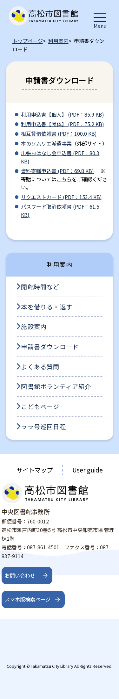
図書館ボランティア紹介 (56, 386)
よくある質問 (40, 366)
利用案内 (58, 41)
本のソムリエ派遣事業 (46, 143)
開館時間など (40, 286)
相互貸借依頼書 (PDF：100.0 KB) (59, 133)
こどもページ (40, 406)
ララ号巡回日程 (43, 426)
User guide (87, 469)
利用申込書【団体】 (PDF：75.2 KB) (62, 124)
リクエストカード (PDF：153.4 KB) (61, 197)
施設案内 (34, 326)
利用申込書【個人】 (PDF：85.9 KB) (62, 114)
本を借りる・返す (46, 306)
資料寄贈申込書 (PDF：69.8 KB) (57, 171)
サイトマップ (35, 469)
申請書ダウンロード (50, 346)
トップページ (27, 41)
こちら (64, 179)
